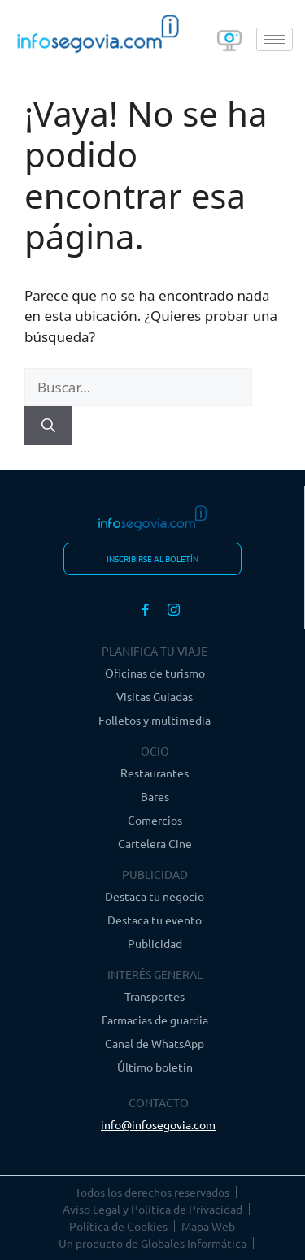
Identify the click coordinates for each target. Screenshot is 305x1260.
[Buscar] (48, 425)
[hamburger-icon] (274, 39)
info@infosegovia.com (158, 1124)
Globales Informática (193, 1243)
